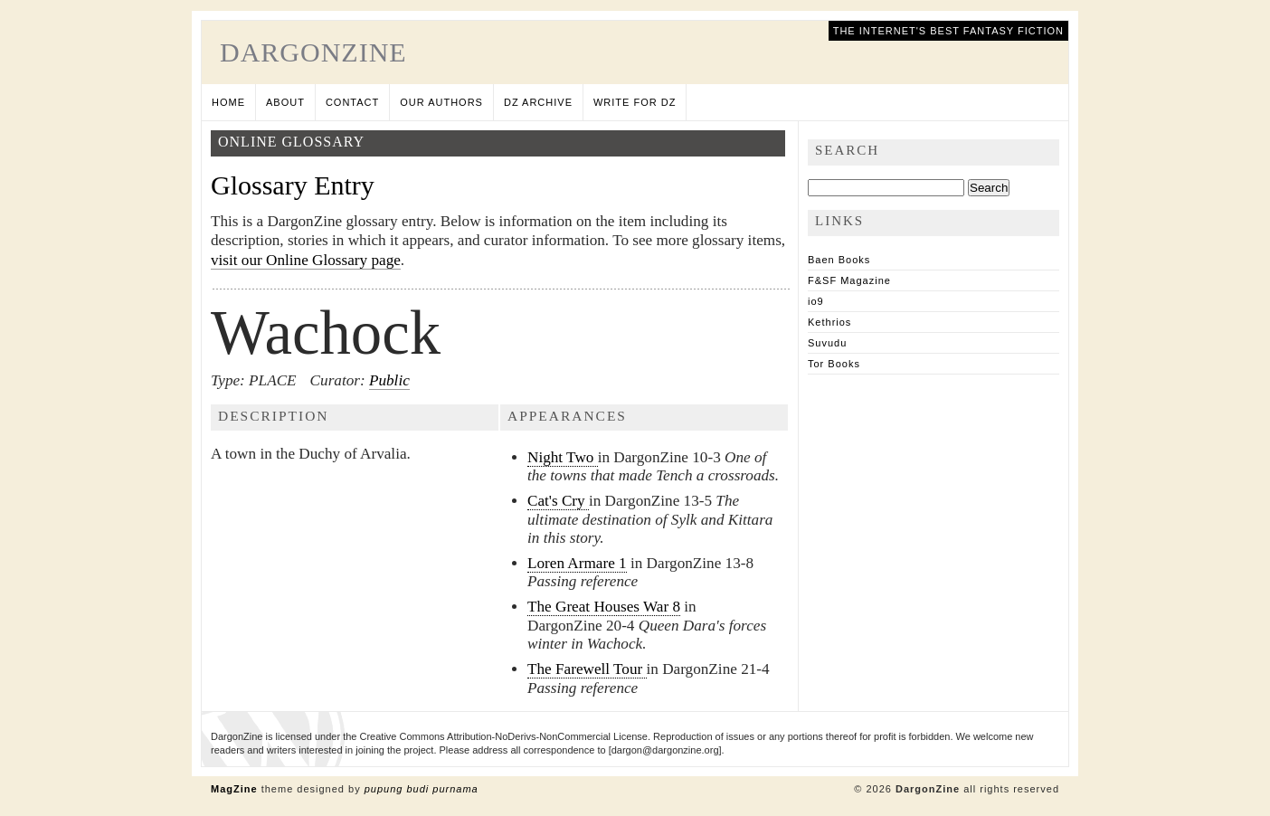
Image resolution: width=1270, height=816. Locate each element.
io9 (816, 301)
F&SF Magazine (849, 280)
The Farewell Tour (587, 669)
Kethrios (829, 322)
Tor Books (834, 363)
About (285, 102)
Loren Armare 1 (577, 563)
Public (389, 380)
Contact (352, 102)
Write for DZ (634, 102)
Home (228, 102)
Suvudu (827, 342)
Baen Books (839, 259)
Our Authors (441, 102)
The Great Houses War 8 (603, 606)
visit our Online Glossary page (306, 260)
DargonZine (313, 52)
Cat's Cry (558, 500)
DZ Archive (538, 102)
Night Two (562, 457)
